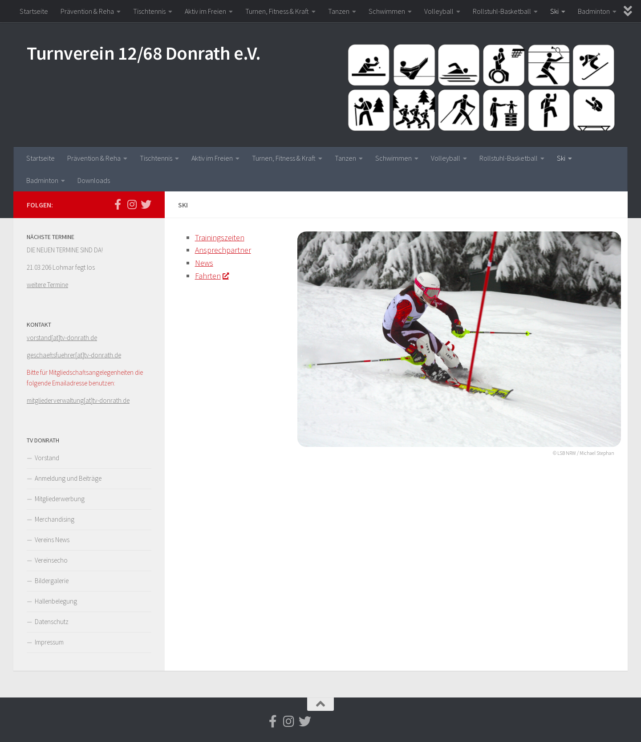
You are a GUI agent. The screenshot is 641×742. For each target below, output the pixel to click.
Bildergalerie (52, 580)
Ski (554, 11)
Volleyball (439, 11)
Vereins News (52, 539)
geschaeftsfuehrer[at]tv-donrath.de (74, 355)
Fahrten (211, 276)
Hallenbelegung (56, 601)
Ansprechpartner (223, 250)
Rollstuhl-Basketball (502, 11)
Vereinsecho (51, 560)
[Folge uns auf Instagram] (131, 204)
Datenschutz (52, 621)
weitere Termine (47, 284)
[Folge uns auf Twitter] (146, 204)
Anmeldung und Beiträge (68, 478)
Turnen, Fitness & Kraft (277, 11)
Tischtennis (149, 11)
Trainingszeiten (219, 237)
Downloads (93, 180)
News (204, 263)
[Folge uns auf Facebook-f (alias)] (117, 204)
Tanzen (338, 11)
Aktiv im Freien (205, 11)
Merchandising (54, 519)
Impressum (49, 642)
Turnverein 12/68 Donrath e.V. (144, 53)
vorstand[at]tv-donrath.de (62, 337)
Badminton (594, 11)
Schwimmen (387, 11)
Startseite (34, 11)
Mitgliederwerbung (60, 499)
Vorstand (47, 458)
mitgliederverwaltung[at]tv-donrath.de (78, 400)
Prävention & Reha (87, 11)
